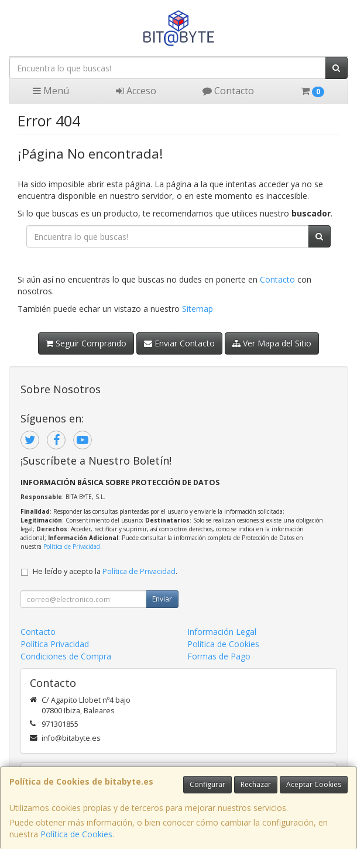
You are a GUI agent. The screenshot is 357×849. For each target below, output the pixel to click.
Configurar (207, 784)
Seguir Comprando (86, 343)
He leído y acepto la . (105, 571)
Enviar (162, 599)
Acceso (136, 90)
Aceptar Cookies (313, 784)
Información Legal (221, 631)
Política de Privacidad (71, 546)
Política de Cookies (76, 834)
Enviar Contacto (179, 343)
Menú (51, 90)
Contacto (228, 90)
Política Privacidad (54, 643)
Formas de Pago (218, 656)
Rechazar (256, 784)
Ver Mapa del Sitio (271, 343)
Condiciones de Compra (65, 656)
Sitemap (197, 308)
